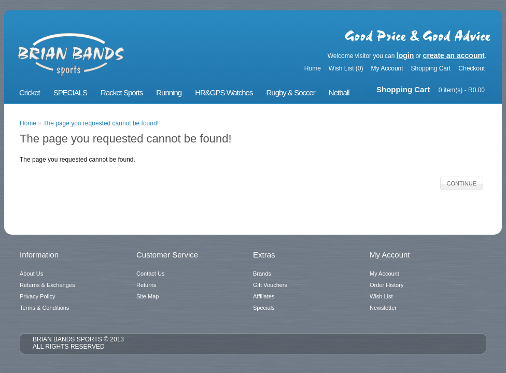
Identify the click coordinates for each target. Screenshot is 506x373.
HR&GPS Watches (223, 92)
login (405, 55)
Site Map (147, 296)
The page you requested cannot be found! (101, 123)
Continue (461, 183)
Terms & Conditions (44, 308)
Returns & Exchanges (47, 285)
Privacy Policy (37, 296)
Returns (146, 285)
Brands (262, 273)
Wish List (381, 296)
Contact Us (150, 273)
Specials (264, 308)
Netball (339, 92)
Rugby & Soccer (290, 92)
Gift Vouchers (270, 285)
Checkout (471, 68)
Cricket (29, 92)
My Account (387, 68)
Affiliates (263, 296)
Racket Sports (122, 92)
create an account (454, 55)
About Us (31, 273)
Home (312, 68)
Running (168, 92)
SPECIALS (70, 92)
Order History (386, 285)
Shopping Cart (431, 68)
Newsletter (383, 308)
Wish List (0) (346, 68)
